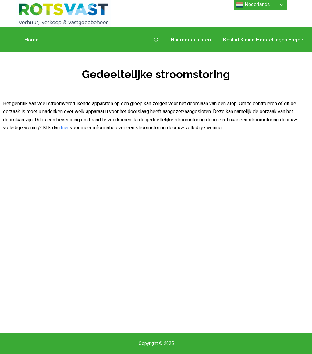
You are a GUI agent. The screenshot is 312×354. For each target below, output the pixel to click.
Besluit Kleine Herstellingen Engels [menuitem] (263, 40)
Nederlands (253, 5)
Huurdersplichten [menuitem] (191, 40)
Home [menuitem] (31, 40)
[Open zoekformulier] (156, 40)
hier (65, 128)
